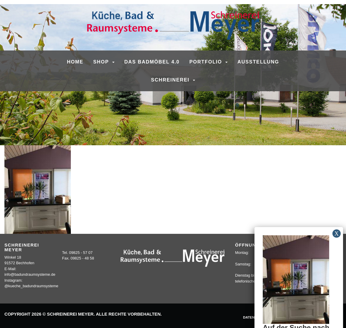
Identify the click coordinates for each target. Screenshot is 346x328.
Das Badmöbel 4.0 (151, 61)
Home (75, 61)
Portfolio (207, 61)
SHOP (102, 61)
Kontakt (309, 317)
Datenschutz (255, 317)
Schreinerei (171, 79)
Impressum (284, 317)
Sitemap (331, 317)
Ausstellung (258, 61)
